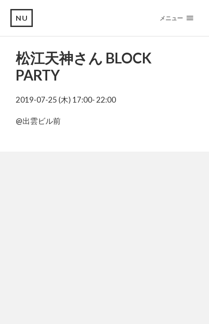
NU (22, 18)
